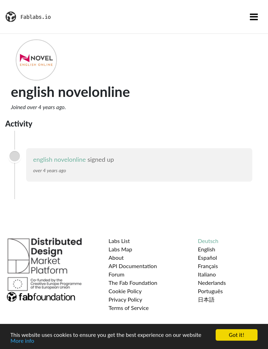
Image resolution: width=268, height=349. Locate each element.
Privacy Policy (125, 299)
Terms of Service (129, 307)
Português (210, 291)
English (206, 249)
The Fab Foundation (133, 282)
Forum (116, 274)
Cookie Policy (125, 291)
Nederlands (212, 282)
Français (208, 266)
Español (207, 257)
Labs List (119, 240)
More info (22, 341)
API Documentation (133, 266)
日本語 (206, 299)
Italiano (207, 274)
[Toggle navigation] (253, 16)
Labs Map (120, 249)
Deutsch (208, 240)
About (116, 257)
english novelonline (59, 159)
